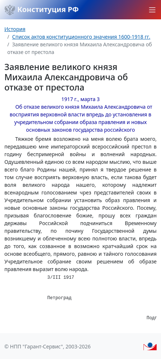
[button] (152, 9)
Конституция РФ (41, 9)
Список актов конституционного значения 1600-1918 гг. (81, 36)
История (14, 29)
